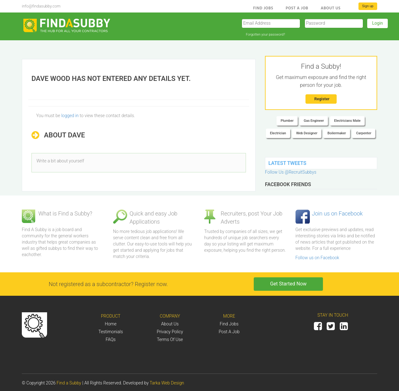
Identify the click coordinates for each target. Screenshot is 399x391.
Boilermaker (336, 133)
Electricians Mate (347, 121)
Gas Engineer (314, 121)
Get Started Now (288, 284)
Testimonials (111, 331)
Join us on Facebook (337, 213)
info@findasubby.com (41, 6)
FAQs (111, 339)
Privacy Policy (170, 331)
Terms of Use (170, 339)
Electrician (278, 133)
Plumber (287, 121)
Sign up (367, 6)
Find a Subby (69, 382)
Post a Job (297, 8)
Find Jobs (263, 8)
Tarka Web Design (167, 382)
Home (110, 323)
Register (321, 99)
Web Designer (306, 133)
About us (331, 8)
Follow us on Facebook (317, 257)
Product (111, 316)
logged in (70, 115)
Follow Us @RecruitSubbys (290, 172)
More (229, 316)
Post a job (229, 331)
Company (170, 316)
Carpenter (363, 133)
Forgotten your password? (265, 34)
